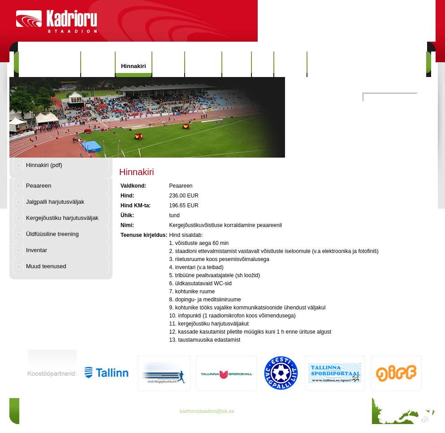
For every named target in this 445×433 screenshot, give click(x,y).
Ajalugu (168, 64)
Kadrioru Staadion (49, 64)
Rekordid (203, 64)
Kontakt (290, 64)
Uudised (97, 64)
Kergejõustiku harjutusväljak (62, 217)
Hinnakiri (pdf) (44, 165)
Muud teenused (46, 266)
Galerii (237, 64)
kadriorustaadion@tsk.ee (207, 411)
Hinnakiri (133, 66)
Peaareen (38, 185)
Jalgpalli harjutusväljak (55, 201)
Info (262, 64)
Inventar (36, 250)
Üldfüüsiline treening (52, 234)
